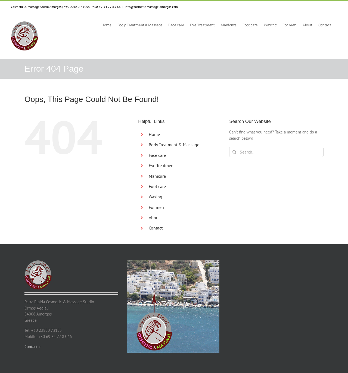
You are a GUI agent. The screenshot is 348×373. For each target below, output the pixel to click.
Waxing (155, 196)
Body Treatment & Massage (174, 144)
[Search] (234, 152)
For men (156, 207)
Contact (156, 228)
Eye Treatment (162, 165)
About (154, 217)
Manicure (157, 176)
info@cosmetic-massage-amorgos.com (151, 7)
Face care (157, 155)
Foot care (157, 186)
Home (154, 134)
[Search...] (276, 152)
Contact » (32, 346)
